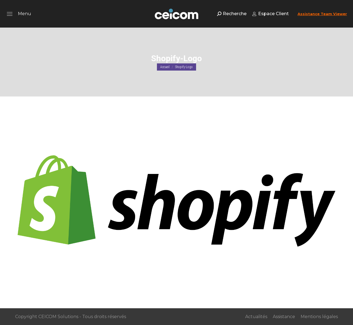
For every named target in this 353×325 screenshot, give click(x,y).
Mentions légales (319, 316)
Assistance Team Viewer (322, 14)
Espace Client (270, 13)
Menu (24, 13)
